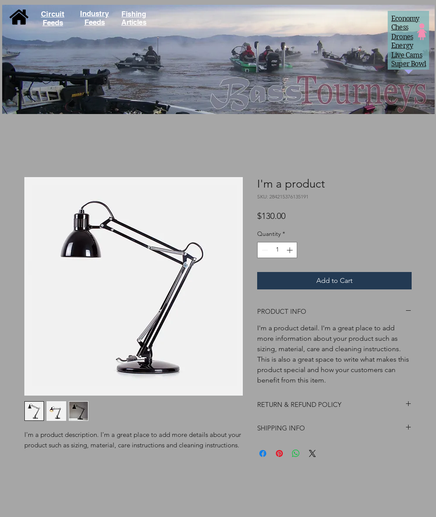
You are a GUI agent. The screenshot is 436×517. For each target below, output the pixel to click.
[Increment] (290, 250)
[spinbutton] (277, 250)
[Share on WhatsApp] (296, 453)
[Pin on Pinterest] (279, 453)
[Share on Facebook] (263, 453)
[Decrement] (263, 250)
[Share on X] (312, 453)
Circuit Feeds (52, 18)
